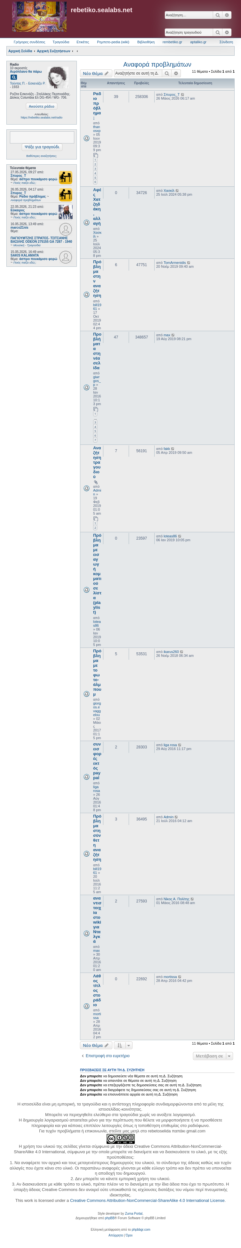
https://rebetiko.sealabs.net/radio (41, 117)
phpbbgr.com (141, 1229)
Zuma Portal (133, 1213)
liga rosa (96, 789)
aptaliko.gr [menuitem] (198, 42)
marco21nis (19, 227)
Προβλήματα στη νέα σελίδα (97, 351)
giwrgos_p (97, 381)
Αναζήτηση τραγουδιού (97, 462)
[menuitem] (115, 1235)
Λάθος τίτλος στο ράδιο (97, 990)
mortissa (97, 1016)
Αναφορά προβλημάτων (157, 64)
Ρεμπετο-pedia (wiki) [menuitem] (113, 42)
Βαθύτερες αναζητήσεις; (41, 156)
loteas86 (97, 623)
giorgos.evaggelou (97, 709)
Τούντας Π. (17, 83)
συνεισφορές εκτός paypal (97, 761)
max (167, 335)
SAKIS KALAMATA (25, 255)
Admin (168, 817)
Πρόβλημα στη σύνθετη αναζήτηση (97, 838)
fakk (167, 449)
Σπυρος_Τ (18, 175)
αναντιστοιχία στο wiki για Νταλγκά (97, 920)
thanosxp (96, 129)
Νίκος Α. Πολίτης (176, 899)
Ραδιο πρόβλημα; (97, 105)
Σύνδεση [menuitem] (226, 42)
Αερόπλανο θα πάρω (26, 71)
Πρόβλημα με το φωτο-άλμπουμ (97, 672)
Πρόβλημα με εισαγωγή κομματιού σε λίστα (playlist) (97, 574)
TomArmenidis (175, 263)
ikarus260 (171, 652)
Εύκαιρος (18, 210)
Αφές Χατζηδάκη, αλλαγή (97, 206)
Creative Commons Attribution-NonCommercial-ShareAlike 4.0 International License (147, 1200)
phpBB (110, 1218)
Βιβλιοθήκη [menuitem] (146, 42)
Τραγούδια (60, 42)
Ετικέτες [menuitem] (82, 42)
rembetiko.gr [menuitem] (172, 42)
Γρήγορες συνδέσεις (29, 42)
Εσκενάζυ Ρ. (36, 83)
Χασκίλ (169, 190)
